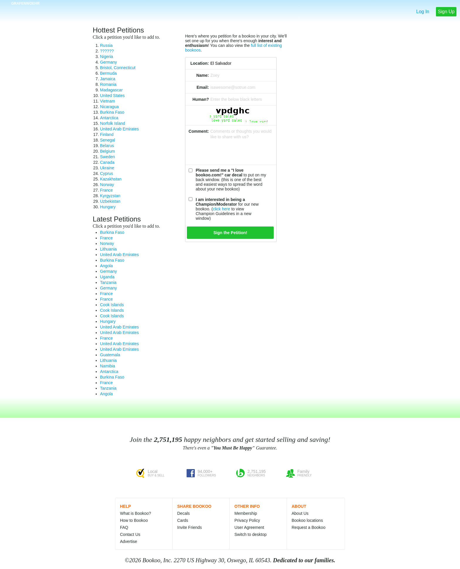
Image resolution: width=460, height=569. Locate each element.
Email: (203, 87)
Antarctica (109, 117)
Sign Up (446, 11)
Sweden (107, 156)
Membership (245, 513)
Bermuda (108, 73)
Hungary (108, 207)
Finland (107, 134)
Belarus (107, 145)
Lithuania (108, 249)
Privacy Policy (247, 520)
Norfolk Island (112, 123)
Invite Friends (189, 527)
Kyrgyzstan (110, 195)
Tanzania (108, 282)
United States (112, 95)
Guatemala (110, 354)
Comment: (199, 131)
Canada (107, 162)
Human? (200, 99)
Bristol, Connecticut (118, 67)
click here (221, 209)
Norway (107, 184)
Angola (106, 265)
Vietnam (107, 101)
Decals (183, 513)
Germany (108, 62)
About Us (300, 513)
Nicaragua (109, 106)
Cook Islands (112, 304)
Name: (202, 75)
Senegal (107, 140)
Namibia (107, 366)
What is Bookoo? (135, 513)
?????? (107, 51)
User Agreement (249, 527)
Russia (106, 45)
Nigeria (106, 56)
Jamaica (107, 78)
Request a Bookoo (308, 527)
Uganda (107, 277)
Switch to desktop (250, 534)
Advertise (128, 541)
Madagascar (111, 90)
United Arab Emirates (119, 129)
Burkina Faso (112, 112)
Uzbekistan (110, 201)
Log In (422, 11)
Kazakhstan (110, 179)
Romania (108, 84)
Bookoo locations (307, 520)
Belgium (107, 151)
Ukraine (107, 168)
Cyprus (106, 173)
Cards (182, 520)
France (106, 190)
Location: (199, 63)
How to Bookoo (134, 520)
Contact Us (130, 534)
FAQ (124, 527)
